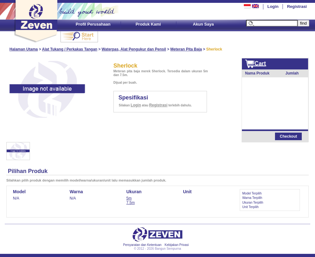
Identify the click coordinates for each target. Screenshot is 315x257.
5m (129, 198)
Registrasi (297, 6)
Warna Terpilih (252, 198)
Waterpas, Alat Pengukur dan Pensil (134, 49)
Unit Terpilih (250, 207)
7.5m (130, 202)
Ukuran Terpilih (252, 202)
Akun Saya (203, 24)
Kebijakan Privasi (177, 245)
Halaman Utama (23, 49)
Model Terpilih (252, 193)
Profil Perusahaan (93, 24)
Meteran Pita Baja (186, 49)
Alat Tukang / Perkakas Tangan (69, 49)
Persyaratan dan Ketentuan (142, 245)
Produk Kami (148, 24)
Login (272, 6)
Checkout (288, 136)
